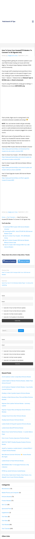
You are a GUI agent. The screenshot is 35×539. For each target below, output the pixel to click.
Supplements (5, 512)
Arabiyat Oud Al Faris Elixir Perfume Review (14, 416)
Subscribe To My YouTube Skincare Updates (14, 311)
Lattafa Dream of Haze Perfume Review (13, 461)
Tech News (5, 516)
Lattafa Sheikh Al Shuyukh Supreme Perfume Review (16, 424)
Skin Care (4, 504)
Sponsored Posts (6, 508)
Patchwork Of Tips (8, 21)
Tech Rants (5, 520)
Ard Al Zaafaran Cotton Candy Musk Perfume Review (16, 377)
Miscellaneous (6, 488)
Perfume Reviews (6, 496)
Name (3, 295)
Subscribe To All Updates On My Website (13, 317)
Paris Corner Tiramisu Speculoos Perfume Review (15, 438)
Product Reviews (6, 500)
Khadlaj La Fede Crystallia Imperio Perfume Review (16, 393)
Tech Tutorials (11, 217)
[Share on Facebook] (9, 261)
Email (3, 301)
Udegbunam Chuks (13, 55)
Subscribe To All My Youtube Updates (12, 314)
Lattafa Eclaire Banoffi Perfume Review (12, 428)
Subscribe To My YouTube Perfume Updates (14, 308)
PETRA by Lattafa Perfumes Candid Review (13, 471)
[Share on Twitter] (24, 261)
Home (3, 217)
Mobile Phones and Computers (10, 492)
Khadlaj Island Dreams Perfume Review (13, 420)
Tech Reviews (5, 524)
